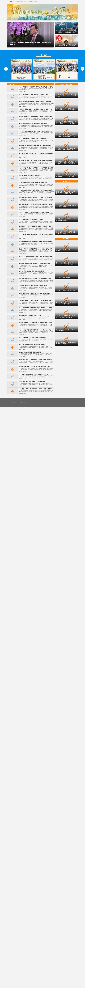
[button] (82, 69)
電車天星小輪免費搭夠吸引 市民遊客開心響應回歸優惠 (33, 123)
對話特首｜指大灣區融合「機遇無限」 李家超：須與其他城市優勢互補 (36, 197)
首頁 (8, 1)
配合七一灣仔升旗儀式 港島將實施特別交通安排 (31, 271)
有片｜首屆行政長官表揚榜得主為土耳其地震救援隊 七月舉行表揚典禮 (36, 308)
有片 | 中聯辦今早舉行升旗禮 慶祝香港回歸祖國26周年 (33, 182)
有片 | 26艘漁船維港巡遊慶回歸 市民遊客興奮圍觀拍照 (33, 138)
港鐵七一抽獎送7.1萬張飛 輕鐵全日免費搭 (30, 352)
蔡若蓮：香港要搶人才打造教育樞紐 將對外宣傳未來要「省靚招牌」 (36, 322)
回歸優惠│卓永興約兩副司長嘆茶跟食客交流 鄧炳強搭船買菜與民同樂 (36, 146)
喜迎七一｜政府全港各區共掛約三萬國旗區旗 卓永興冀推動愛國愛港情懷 (36, 256)
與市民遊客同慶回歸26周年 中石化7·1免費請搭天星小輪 (33, 374)
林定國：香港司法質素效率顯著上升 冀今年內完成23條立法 (34, 366)
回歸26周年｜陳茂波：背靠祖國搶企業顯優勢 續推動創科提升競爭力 (36, 359)
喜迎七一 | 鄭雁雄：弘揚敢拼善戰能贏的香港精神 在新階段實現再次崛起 (36, 212)
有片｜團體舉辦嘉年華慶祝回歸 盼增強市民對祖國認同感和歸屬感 (36, 87)
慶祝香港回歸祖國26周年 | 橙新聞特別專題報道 (26, 1)
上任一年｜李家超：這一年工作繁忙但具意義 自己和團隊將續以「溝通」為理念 (36, 300)
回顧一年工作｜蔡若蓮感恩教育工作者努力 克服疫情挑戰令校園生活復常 (36, 249)
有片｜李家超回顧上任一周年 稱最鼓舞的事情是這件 (32, 337)
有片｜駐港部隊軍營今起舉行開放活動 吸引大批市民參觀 (34, 94)
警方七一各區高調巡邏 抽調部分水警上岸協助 (31, 219)
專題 (12, 1)
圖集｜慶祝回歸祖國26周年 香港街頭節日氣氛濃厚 (32, 344)
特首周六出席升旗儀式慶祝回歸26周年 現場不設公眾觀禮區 (34, 263)
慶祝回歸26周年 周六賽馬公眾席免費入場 (30, 315)
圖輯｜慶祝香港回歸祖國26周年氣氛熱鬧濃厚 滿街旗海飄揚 (34, 293)
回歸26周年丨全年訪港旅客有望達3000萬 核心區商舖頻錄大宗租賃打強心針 (36, 227)
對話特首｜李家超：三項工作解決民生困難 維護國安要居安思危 (35, 204)
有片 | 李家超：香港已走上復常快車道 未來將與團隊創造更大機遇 (36, 168)
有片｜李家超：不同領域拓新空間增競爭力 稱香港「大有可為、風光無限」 (36, 330)
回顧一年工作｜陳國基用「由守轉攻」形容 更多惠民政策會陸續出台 (36, 160)
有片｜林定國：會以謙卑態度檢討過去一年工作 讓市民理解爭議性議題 (36, 234)
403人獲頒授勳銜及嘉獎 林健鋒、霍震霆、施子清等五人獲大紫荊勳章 (36, 190)
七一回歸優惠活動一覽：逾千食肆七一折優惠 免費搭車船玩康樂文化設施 (36, 241)
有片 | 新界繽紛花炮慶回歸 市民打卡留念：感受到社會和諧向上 (35, 131)
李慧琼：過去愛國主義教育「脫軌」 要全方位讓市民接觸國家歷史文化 (36, 153)
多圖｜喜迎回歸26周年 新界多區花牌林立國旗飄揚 (32, 381)
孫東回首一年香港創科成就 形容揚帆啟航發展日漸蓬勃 (33, 285)
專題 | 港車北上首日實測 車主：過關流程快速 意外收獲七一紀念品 (36, 109)
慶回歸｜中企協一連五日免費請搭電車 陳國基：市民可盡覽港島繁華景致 (36, 116)
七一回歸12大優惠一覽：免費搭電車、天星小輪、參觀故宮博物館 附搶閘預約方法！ (36, 389)
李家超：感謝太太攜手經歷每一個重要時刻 (30, 175)
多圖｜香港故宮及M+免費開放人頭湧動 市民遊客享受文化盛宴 (35, 101)
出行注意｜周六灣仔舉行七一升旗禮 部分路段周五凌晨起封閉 (35, 278)
